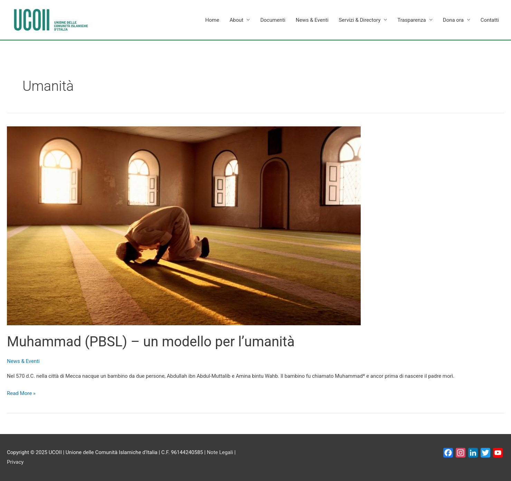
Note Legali (220, 452)
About (236, 20)
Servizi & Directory (360, 20)
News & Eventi (312, 20)
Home (212, 20)
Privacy (15, 462)
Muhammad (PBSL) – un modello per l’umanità (151, 342)
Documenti (272, 20)
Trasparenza (411, 20)
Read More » (21, 392)
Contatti (490, 20)
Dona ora (453, 20)
